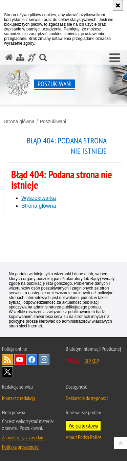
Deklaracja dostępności (87, 398)
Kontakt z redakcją (18, 398)
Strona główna (19, 121)
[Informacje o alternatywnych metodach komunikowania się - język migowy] (32, 57)
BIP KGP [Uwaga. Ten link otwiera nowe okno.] (91, 361)
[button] (114, 58)
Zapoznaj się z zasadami (23, 437)
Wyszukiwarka (38, 198)
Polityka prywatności (20, 446)
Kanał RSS (7, 359)
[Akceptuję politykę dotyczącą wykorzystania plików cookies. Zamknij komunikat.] (118, 5)
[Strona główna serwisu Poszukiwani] (9, 57)
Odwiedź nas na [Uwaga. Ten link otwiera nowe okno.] (19, 359)
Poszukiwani (53, 121)
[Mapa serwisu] (20, 57)
